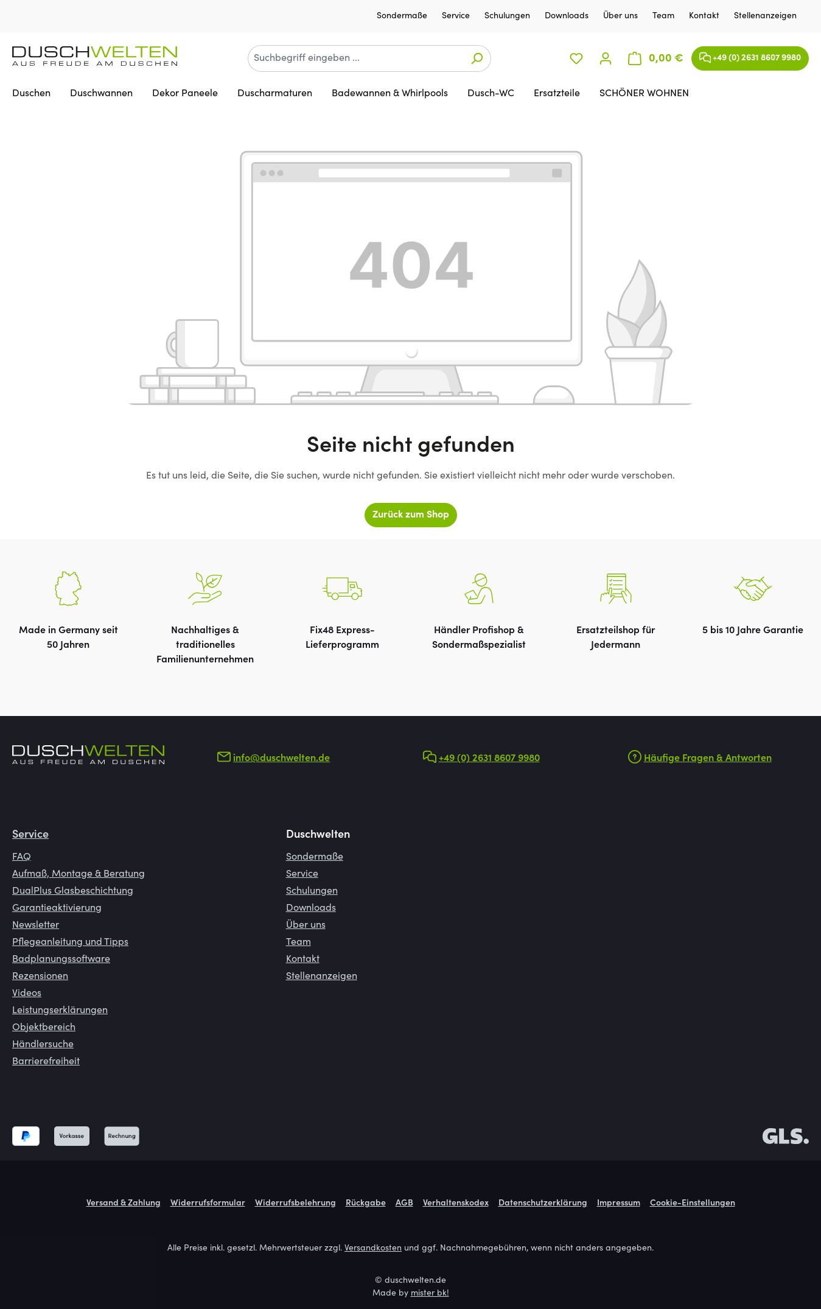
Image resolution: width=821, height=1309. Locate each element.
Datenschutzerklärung (542, 1203)
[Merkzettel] (576, 58)
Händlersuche (43, 1045)
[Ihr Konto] (605, 58)
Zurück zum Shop (410, 515)
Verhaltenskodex (456, 1203)
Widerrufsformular (207, 1203)
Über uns (621, 16)
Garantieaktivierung (57, 908)
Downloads (568, 16)
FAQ (21, 857)
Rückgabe (366, 1203)
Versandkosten (373, 1248)
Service (457, 16)
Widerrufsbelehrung (295, 1203)
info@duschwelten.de (281, 758)
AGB (404, 1203)
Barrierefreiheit (46, 1062)
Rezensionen (40, 976)
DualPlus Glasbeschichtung (72, 891)
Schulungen (508, 16)
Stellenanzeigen (765, 16)
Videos (26, 993)
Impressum (618, 1203)
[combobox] (355, 58)
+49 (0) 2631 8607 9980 (750, 55)
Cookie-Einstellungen (692, 1203)
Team (664, 16)
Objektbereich (43, 1028)
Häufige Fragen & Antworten (708, 758)
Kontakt (705, 16)
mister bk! (430, 1294)
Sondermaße (403, 16)
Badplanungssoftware (61, 959)
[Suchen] (477, 58)
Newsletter (35, 925)
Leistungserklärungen (60, 1011)
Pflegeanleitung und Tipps (70, 942)
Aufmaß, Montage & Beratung (78, 874)
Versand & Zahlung (123, 1203)
